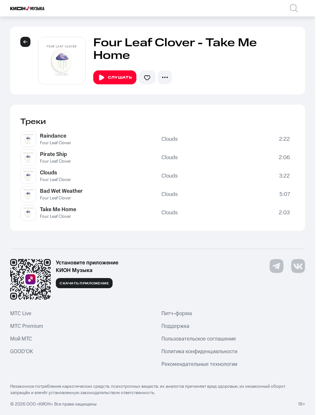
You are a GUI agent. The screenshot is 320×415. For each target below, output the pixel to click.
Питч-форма (176, 313)
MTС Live (20, 313)
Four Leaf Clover (55, 143)
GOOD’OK (21, 351)
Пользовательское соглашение (198, 339)
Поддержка (175, 326)
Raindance (53, 136)
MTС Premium (26, 326)
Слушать (115, 77)
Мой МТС (21, 339)
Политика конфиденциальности (199, 351)
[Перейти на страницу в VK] (298, 266)
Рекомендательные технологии (199, 364)
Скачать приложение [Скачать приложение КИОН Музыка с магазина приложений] (84, 283)
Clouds (169, 139)
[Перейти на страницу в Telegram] (277, 266)
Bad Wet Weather (61, 191)
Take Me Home (58, 209)
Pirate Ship (53, 154)
